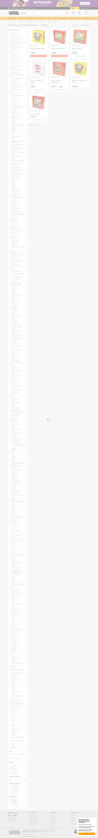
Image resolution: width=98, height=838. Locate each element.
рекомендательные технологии (85, 830)
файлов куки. (88, 827)
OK (86, 833)
